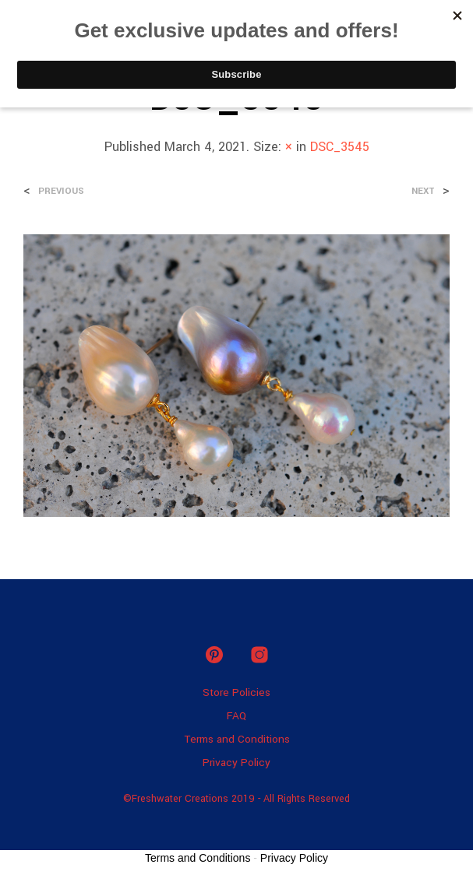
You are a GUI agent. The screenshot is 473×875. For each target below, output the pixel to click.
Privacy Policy (236, 762)
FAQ (236, 715)
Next (423, 191)
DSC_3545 (339, 147)
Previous (61, 191)
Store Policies (236, 692)
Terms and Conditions (237, 739)
